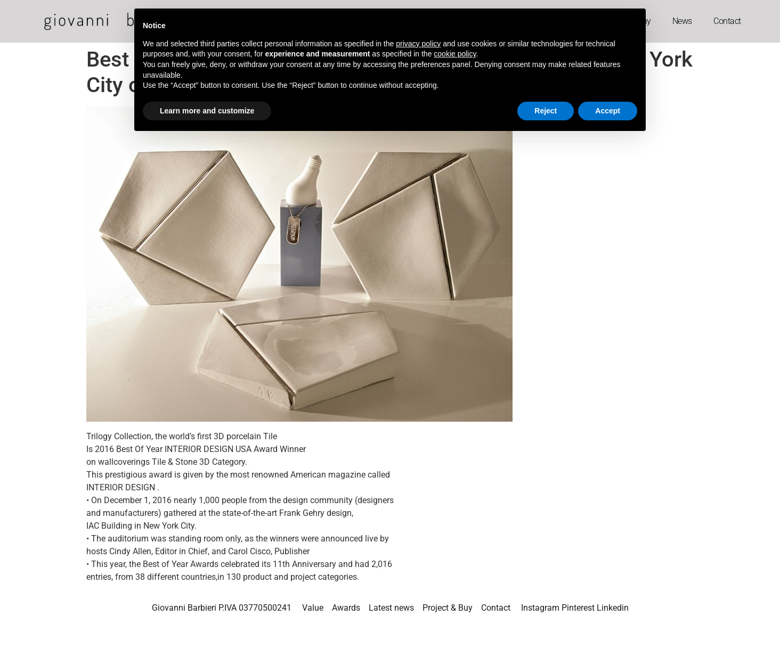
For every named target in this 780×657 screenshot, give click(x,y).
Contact (727, 21)
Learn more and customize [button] (207, 110)
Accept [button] (607, 110)
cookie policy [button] (455, 54)
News (682, 21)
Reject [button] (545, 110)
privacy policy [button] (418, 43)
